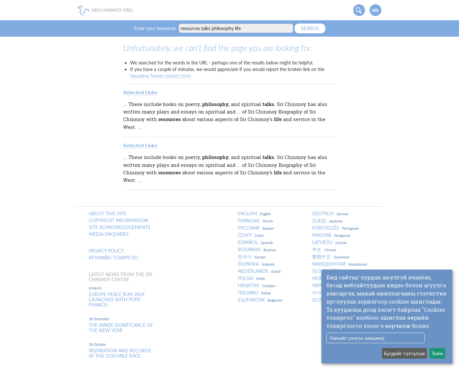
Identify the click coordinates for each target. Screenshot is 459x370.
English (254, 213)
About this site (107, 213)
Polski (251, 278)
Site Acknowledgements (119, 227)
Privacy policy (106, 251)
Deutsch (330, 213)
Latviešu (329, 242)
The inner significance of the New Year (121, 328)
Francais (255, 220)
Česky (251, 235)
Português (335, 228)
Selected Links (140, 92)
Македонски (339, 264)
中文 (324, 249)
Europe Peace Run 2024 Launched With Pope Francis (116, 300)
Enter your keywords (155, 28)
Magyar (331, 235)
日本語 (327, 220)
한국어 (252, 256)
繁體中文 (330, 256)
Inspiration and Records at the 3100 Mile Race (120, 353)
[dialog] (386, 316)
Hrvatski (257, 285)
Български (260, 300)
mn (375, 10)
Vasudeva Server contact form (160, 76)
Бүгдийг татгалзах (404, 353)
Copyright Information (118, 220)
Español (255, 242)
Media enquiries (109, 234)
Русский (256, 228)
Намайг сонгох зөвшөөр (357, 338)
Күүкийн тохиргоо (113, 257)
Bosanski (257, 249)
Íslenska (256, 264)
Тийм (437, 353)
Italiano (254, 292)
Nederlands (259, 271)
